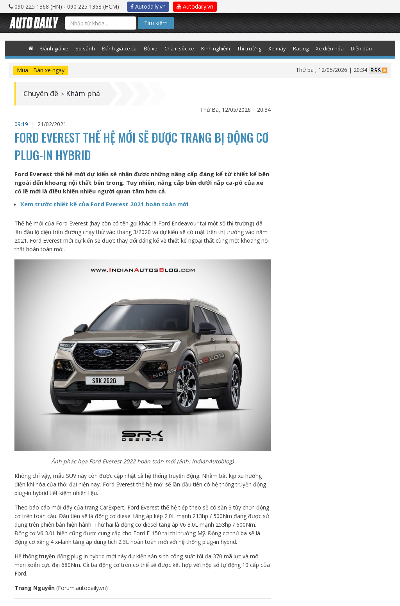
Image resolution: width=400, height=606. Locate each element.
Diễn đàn (361, 48)
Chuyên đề (40, 93)
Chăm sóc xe (179, 48)
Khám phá (83, 93)
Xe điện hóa (330, 48)
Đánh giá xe (54, 48)
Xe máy (277, 48)
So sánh (85, 48)
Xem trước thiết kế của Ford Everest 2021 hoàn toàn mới (104, 204)
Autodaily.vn (148, 6)
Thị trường (249, 48)
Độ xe (150, 48)
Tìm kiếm (156, 23)
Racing (301, 48)
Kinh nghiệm (215, 48)
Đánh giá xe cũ (119, 48)
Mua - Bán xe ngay (40, 70)
